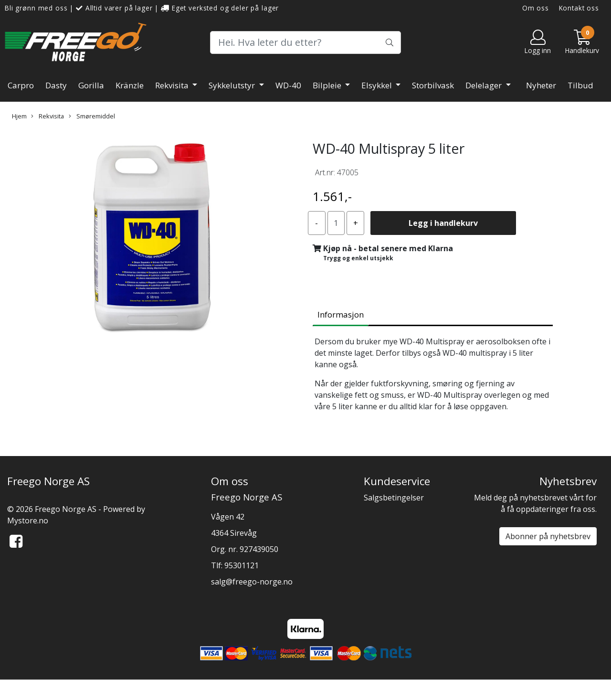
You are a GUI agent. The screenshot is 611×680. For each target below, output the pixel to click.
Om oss (535, 7)
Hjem (19, 116)
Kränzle (130, 85)
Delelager (484, 85)
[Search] (305, 42)
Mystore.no (27, 520)
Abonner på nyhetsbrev (548, 536)
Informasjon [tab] (340, 314)
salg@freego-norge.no (252, 581)
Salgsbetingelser (394, 497)
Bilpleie (328, 85)
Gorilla (91, 85)
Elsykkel (377, 85)
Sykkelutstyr (233, 85)
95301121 (241, 565)
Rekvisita (172, 85)
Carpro (21, 85)
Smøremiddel (92, 116)
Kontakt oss (579, 7)
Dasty (56, 85)
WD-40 (288, 85)
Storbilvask (433, 85)
